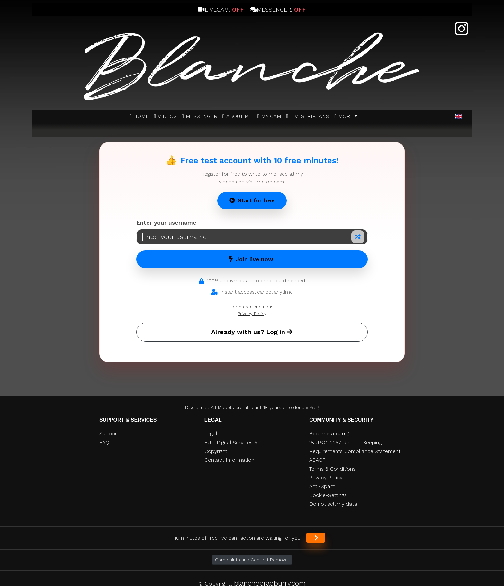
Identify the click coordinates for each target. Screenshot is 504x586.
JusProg (310, 407)
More (345, 116)
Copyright (215, 451)
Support (109, 434)
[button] (458, 116)
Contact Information (229, 460)
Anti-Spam (322, 486)
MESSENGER (201, 116)
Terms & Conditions (252, 306)
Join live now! (252, 259)
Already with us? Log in (252, 332)
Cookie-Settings (328, 495)
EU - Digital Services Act (233, 443)
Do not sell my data (333, 504)
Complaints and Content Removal (252, 559)
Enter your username (166, 222)
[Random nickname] (357, 236)
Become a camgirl (331, 434)
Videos (167, 116)
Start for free (252, 200)
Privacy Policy (252, 313)
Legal (210, 434)
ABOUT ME (239, 116)
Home (141, 116)
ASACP (317, 460)
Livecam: (221, 9)
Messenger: (278, 9)
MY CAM (271, 116)
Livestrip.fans (309, 116)
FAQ (104, 443)
